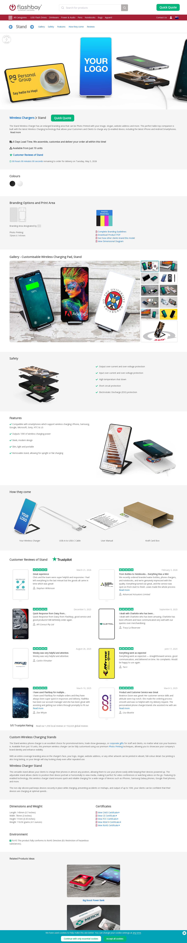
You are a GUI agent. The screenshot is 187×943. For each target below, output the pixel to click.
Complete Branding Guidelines (112, 231)
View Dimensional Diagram (110, 241)
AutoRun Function (50, 915)
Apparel (108, 17)
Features (61, 26)
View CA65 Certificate (108, 812)
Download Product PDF (108, 234)
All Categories (17, 17)
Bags (100, 17)
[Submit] (62, 8)
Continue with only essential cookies (81, 938)
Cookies (115, 912)
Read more (15, 132)
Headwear (13, 925)
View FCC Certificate (107, 818)
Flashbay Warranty (85, 918)
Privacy (115, 915)
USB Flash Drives (39, 17)
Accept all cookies (114, 938)
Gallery (41, 26)
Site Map (81, 925)
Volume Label (48, 922)
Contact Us (161, 17)
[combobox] (90, 7)
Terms (114, 909)
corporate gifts (117, 743)
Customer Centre (85, 912)
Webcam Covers (15, 918)
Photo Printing (116, 746)
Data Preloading (50, 909)
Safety (51, 26)
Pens (80, 17)
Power (11, 915)
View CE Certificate (107, 815)
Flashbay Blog (154, 909)
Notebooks (90, 17)
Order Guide (83, 909)
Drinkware (54, 17)
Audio (11, 928)
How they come (76, 26)
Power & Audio (68, 17)
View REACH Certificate (109, 822)
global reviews (77, 725)
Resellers (81, 922)
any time (137, 932)
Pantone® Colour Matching (54, 912)
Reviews (91, 26)
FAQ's (80, 915)
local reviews (54, 725)
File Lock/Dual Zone (51, 918)
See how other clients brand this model (116, 238)
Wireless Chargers (21, 118)
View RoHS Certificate (108, 825)
